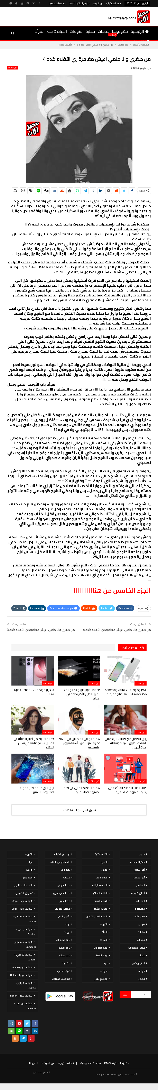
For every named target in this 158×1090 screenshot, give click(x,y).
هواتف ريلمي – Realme (26, 931)
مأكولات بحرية (137, 862)
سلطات (141, 932)
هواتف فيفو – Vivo (22, 967)
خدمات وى (64, 901)
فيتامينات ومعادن (61, 978)
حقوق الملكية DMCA (79, 3)
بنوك (67, 924)
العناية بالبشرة (101, 901)
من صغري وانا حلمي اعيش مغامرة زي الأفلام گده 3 (41, 630)
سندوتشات (139, 916)
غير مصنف (12, 67)
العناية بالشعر (101, 908)
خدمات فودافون (61, 893)
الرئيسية (140, 31)
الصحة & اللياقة (100, 885)
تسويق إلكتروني (23, 893)
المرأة (40, 31)
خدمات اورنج (63, 885)
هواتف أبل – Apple (22, 901)
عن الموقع (98, 3)
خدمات (103, 31)
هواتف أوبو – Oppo (21, 908)
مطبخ (90, 31)
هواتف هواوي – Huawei (25, 985)
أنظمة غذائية (101, 854)
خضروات (66, 963)
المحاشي (140, 885)
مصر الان (38, 1072)
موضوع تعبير (101, 978)
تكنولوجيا (120, 31)
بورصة (67, 932)
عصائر (142, 955)
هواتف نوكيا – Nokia (21, 975)
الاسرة (104, 862)
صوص (141, 924)
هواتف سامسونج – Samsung (24, 944)
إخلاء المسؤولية (113, 3)
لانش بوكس (138, 963)
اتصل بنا (33, 1063)
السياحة (104, 939)
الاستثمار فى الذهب (60, 862)
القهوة (104, 924)
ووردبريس (27, 877)
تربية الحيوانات (101, 947)
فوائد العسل (63, 971)
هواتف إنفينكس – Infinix (24, 919)
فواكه (141, 971)
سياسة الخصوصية (57, 3)
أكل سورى (139, 869)
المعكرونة (139, 908)
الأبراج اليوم (64, 916)
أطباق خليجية (138, 893)
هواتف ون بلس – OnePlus (25, 1006)
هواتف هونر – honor (21, 995)
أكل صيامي (139, 877)
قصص (141, 978)
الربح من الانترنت (62, 854)
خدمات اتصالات (62, 908)
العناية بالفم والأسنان (97, 916)
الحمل (104, 869)
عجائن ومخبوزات (136, 947)
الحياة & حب (57, 31)
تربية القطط (102, 955)
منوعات (76, 31)
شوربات (141, 939)
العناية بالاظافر (100, 893)
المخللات (140, 901)
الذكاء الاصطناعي (23, 885)
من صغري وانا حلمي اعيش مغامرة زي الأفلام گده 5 (117, 630)
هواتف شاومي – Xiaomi (25, 957)
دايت (105, 963)
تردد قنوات (64, 955)
